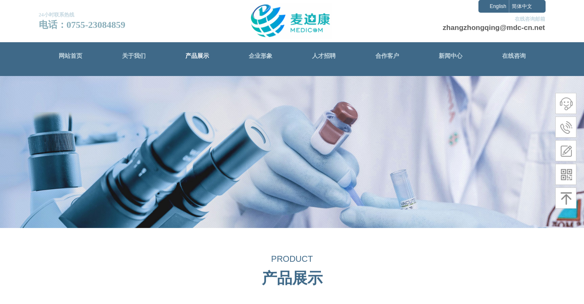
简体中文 (522, 6)
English (498, 6)
